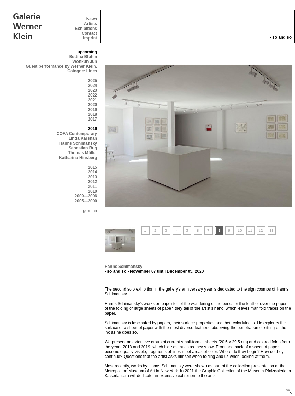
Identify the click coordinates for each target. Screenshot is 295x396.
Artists (90, 23)
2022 (92, 95)
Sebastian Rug (83, 148)
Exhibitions (86, 28)
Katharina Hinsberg (78, 157)
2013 (92, 176)
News (91, 18)
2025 (92, 80)
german (90, 210)
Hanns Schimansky (78, 143)
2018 (92, 114)
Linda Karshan (83, 138)
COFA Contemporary (77, 133)
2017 (92, 119)
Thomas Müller (82, 152)
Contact (89, 33)
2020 (92, 104)
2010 (92, 191)
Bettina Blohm (83, 56)
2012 (92, 181)
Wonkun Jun (84, 61)
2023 (92, 90)
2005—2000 (86, 201)
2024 (92, 85)
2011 (92, 186)
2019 (92, 109)
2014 (92, 172)
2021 (92, 100)
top (287, 389)
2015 (92, 167)
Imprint (90, 38)
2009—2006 (86, 196)
